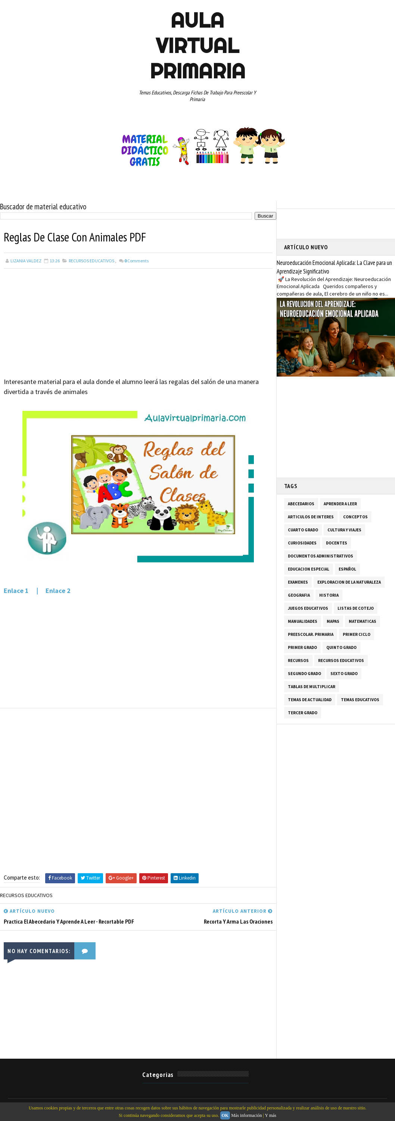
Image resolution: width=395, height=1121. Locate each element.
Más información (246, 1115)
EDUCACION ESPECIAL (308, 569)
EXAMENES (298, 582)
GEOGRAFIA (299, 595)
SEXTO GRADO (344, 673)
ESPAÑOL (347, 569)
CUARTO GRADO (303, 530)
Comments (136, 260)
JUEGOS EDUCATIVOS (308, 608)
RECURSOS (298, 660)
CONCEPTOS (355, 516)
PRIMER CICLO (356, 634)
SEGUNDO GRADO (304, 673)
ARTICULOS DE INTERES (311, 516)
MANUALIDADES (302, 621)
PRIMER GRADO (302, 647)
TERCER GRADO (302, 712)
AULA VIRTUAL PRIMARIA (197, 45)
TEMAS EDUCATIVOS (360, 699)
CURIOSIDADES (302, 543)
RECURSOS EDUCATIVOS (91, 260)
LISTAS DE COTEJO (356, 608)
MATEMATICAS (362, 621)
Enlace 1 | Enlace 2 (37, 590)
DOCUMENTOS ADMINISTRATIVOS (320, 556)
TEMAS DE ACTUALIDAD (310, 699)
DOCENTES (336, 543)
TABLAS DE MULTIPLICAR (311, 686)
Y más (270, 1115)
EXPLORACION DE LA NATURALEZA (349, 582)
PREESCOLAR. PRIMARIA (310, 634)
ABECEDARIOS (301, 503)
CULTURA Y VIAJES (344, 530)
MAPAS (333, 621)
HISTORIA (329, 595)
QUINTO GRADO (341, 647)
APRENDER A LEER (340, 503)
